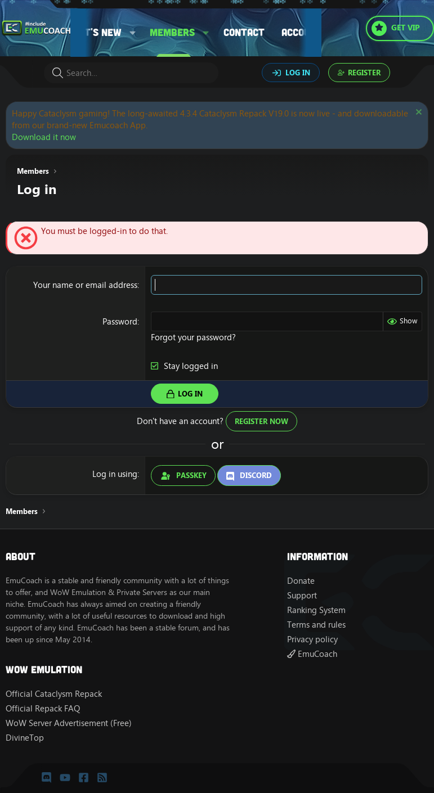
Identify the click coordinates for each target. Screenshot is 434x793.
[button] (133, 32)
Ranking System (316, 610)
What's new (93, 32)
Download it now (44, 137)
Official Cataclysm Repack (54, 694)
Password (119, 321)
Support (302, 595)
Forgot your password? (193, 337)
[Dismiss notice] (417, 113)
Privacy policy (312, 639)
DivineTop (25, 738)
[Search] (131, 72)
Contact (244, 32)
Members (172, 32)
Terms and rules (316, 624)
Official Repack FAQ (43, 708)
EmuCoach (312, 654)
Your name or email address (85, 285)
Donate (301, 581)
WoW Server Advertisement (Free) (69, 723)
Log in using (114, 474)
